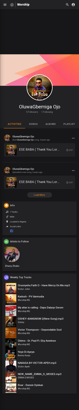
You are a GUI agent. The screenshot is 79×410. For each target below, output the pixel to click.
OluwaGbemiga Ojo (39, 107)
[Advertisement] (39, 31)
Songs (33, 124)
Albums (50, 124)
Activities (14, 124)
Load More (39, 195)
